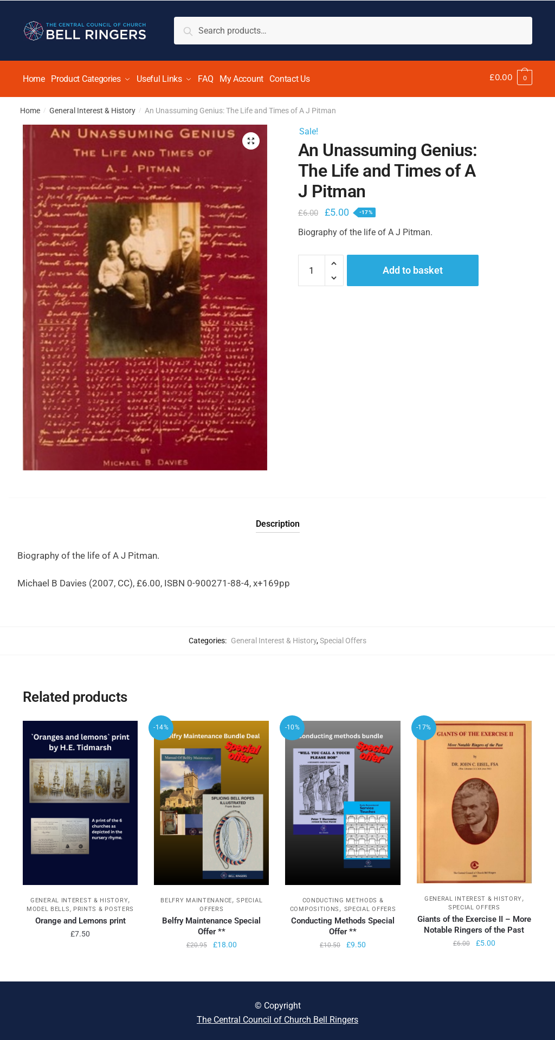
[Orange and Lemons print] (80, 799)
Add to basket (413, 266)
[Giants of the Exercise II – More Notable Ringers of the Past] (474, 798)
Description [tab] (278, 520)
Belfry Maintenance (196, 896)
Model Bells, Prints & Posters (80, 905)
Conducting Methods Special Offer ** (343, 922)
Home (30, 106)
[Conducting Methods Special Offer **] (342, 799)
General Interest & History (92, 106)
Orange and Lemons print (80, 917)
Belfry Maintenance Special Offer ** (211, 922)
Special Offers (343, 636)
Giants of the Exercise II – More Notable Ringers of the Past (474, 920)
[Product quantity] (311, 266)
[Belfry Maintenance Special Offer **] (211, 799)
